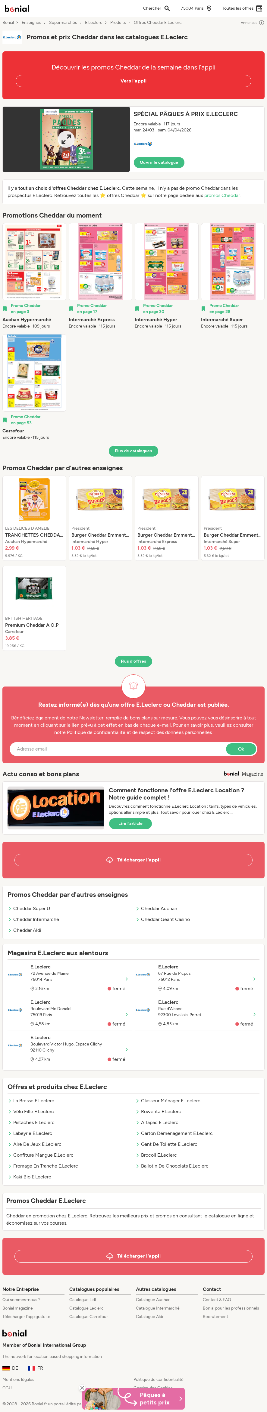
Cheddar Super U (29, 908)
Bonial (8, 23)
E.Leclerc (93, 23)
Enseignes (31, 23)
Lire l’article (130, 823)
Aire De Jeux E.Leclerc (34, 1144)
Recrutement (215, 1316)
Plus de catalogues (133, 451)
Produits (118, 23)
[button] (133, 139)
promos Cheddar (222, 195)
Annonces (253, 23)
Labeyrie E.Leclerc (30, 1133)
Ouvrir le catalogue (159, 162)
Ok (241, 749)
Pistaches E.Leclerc (31, 1122)
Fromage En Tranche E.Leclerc (43, 1166)
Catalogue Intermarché (158, 1308)
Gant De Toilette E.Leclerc (166, 1144)
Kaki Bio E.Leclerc (29, 1177)
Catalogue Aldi (149, 1316)
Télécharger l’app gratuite (26, 1316)
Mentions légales (18, 1379)
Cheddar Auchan (156, 908)
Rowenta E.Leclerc (158, 1111)
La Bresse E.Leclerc (31, 1100)
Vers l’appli (134, 81)
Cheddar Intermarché (33, 919)
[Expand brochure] (66, 139)
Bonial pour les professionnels (231, 1308)
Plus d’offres (133, 661)
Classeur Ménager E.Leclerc (167, 1100)
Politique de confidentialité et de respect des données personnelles (139, 732)
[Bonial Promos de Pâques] (133, 1399)
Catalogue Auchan (153, 1299)
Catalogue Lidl (82, 1299)
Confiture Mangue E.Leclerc (41, 1155)
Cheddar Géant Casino (162, 919)
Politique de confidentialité (159, 1379)
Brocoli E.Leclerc (156, 1155)
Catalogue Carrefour (88, 1316)
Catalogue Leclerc (86, 1308)
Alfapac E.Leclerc (156, 1122)
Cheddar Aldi (24, 930)
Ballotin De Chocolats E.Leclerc (172, 1166)
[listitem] (34, 276)
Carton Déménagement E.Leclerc (174, 1133)
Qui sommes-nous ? (21, 1299)
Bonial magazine (17, 1308)
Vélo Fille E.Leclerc (31, 1111)
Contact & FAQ (217, 1299)
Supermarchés (63, 23)
